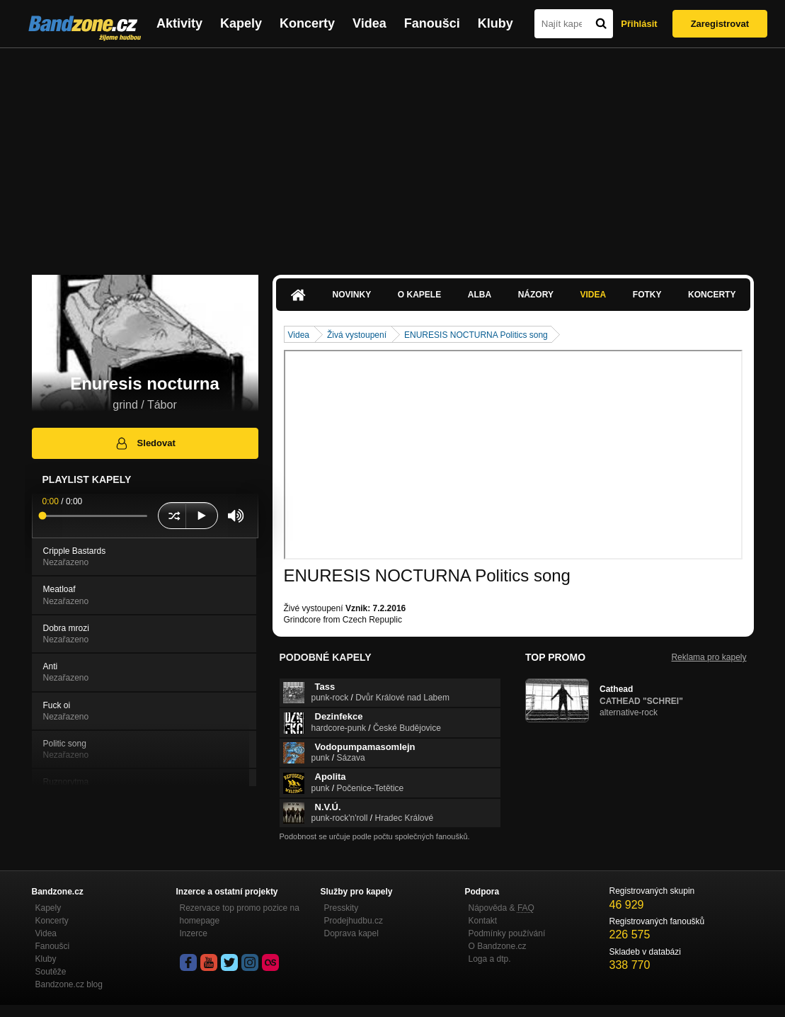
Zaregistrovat (720, 23)
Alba (479, 295)
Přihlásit (639, 23)
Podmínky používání (507, 933)
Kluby (495, 23)
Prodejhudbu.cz (353, 921)
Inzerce (193, 933)
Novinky (352, 295)
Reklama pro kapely (708, 657)
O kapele (419, 295)
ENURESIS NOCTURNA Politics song (476, 335)
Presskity (341, 908)
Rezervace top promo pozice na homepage (239, 914)
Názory (536, 295)
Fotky (647, 295)
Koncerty (307, 23)
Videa (369, 23)
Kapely (241, 23)
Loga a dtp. (490, 959)
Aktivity (179, 23)
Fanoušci (432, 23)
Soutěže (51, 972)
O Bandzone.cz (498, 946)
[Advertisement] (392, 154)
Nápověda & (501, 908)
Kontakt (483, 921)
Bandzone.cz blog (69, 984)
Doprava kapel (351, 933)
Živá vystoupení (356, 335)
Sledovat (145, 443)
